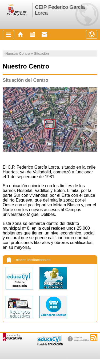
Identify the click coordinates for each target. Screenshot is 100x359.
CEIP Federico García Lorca (60, 10)
